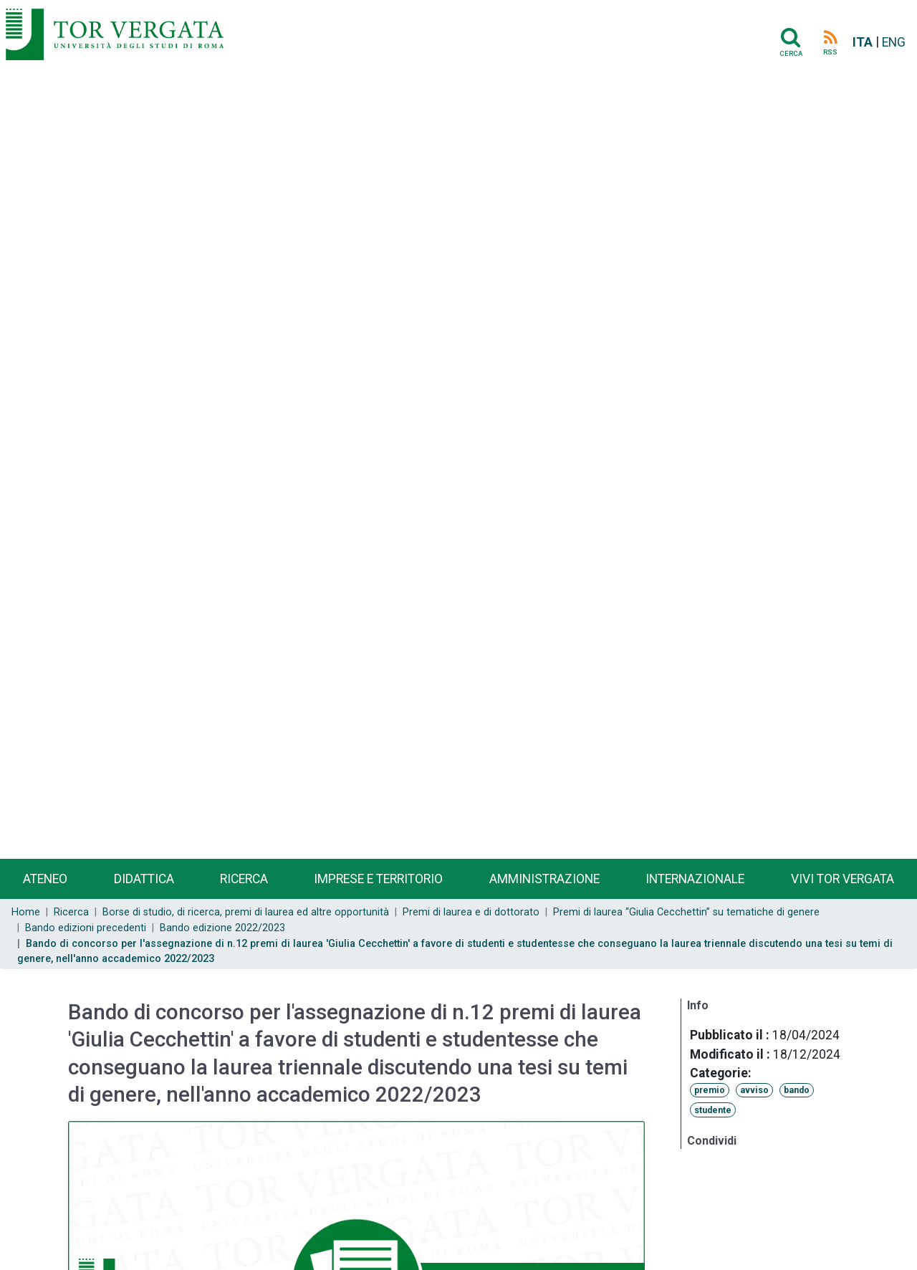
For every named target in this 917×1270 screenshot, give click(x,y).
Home (25, 912)
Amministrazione (544, 879)
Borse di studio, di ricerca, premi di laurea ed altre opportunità (245, 912)
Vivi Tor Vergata (842, 879)
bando (797, 1090)
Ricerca (244, 879)
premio (709, 1090)
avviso (754, 1090)
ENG (894, 42)
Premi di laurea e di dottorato (471, 912)
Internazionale (694, 879)
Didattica (144, 879)
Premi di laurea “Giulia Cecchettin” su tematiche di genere (686, 912)
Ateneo (45, 879)
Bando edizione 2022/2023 (222, 928)
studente (712, 1110)
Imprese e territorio (378, 879)
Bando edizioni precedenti (85, 928)
